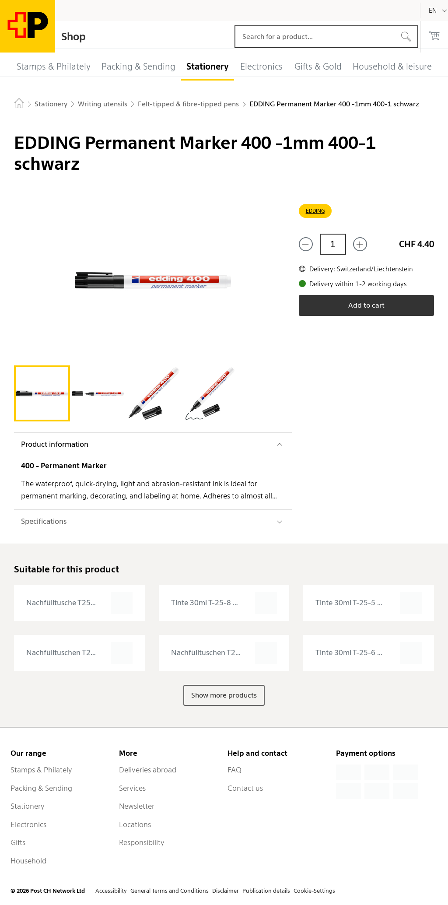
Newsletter (136, 806)
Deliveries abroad (147, 769)
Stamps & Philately (41, 769)
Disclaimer (225, 890)
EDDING (315, 210)
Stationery (27, 806)
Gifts (17, 842)
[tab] (42, 393)
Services (132, 788)
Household (28, 860)
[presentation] (79, 603)
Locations (135, 824)
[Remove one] (306, 244)
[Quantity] (333, 244)
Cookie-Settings (314, 890)
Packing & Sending (41, 788)
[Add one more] (360, 244)
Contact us (245, 788)
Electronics (28, 824)
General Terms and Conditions (169, 890)
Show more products (224, 695)
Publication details (266, 890)
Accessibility (111, 890)
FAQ (235, 769)
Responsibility (141, 842)
